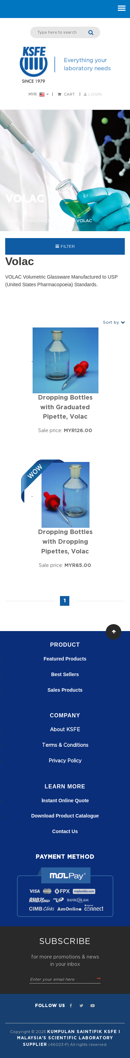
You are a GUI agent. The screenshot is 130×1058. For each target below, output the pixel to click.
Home (11, 221)
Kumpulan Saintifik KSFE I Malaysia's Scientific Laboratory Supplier (68, 1038)
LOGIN (93, 94)
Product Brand (47, 221)
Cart (69, 94)
